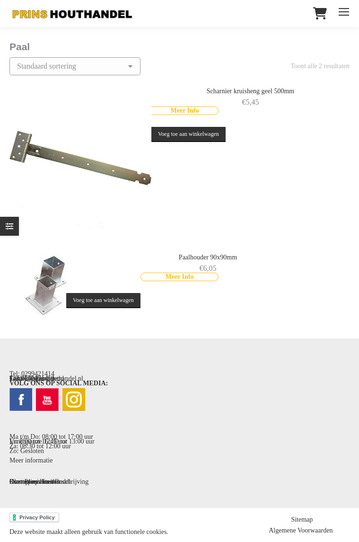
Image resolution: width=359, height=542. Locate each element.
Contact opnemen (32, 481)
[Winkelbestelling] (74, 66)
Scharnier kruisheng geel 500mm (250, 91)
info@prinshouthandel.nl (50, 378)
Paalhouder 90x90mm (208, 257)
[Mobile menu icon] (344, 12)
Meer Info (185, 110)
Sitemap (302, 519)
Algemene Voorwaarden (301, 530)
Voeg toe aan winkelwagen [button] (188, 134)
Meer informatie (31, 460)
